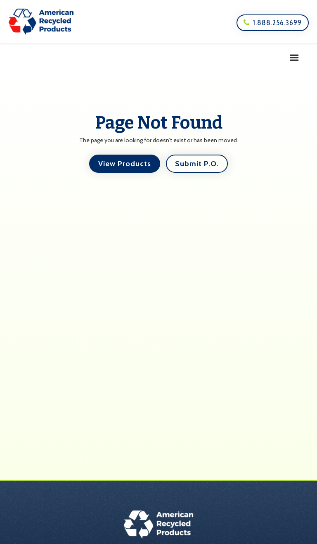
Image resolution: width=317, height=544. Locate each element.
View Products (124, 163)
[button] (294, 57)
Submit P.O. (197, 163)
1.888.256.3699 (273, 22)
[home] (41, 21)
